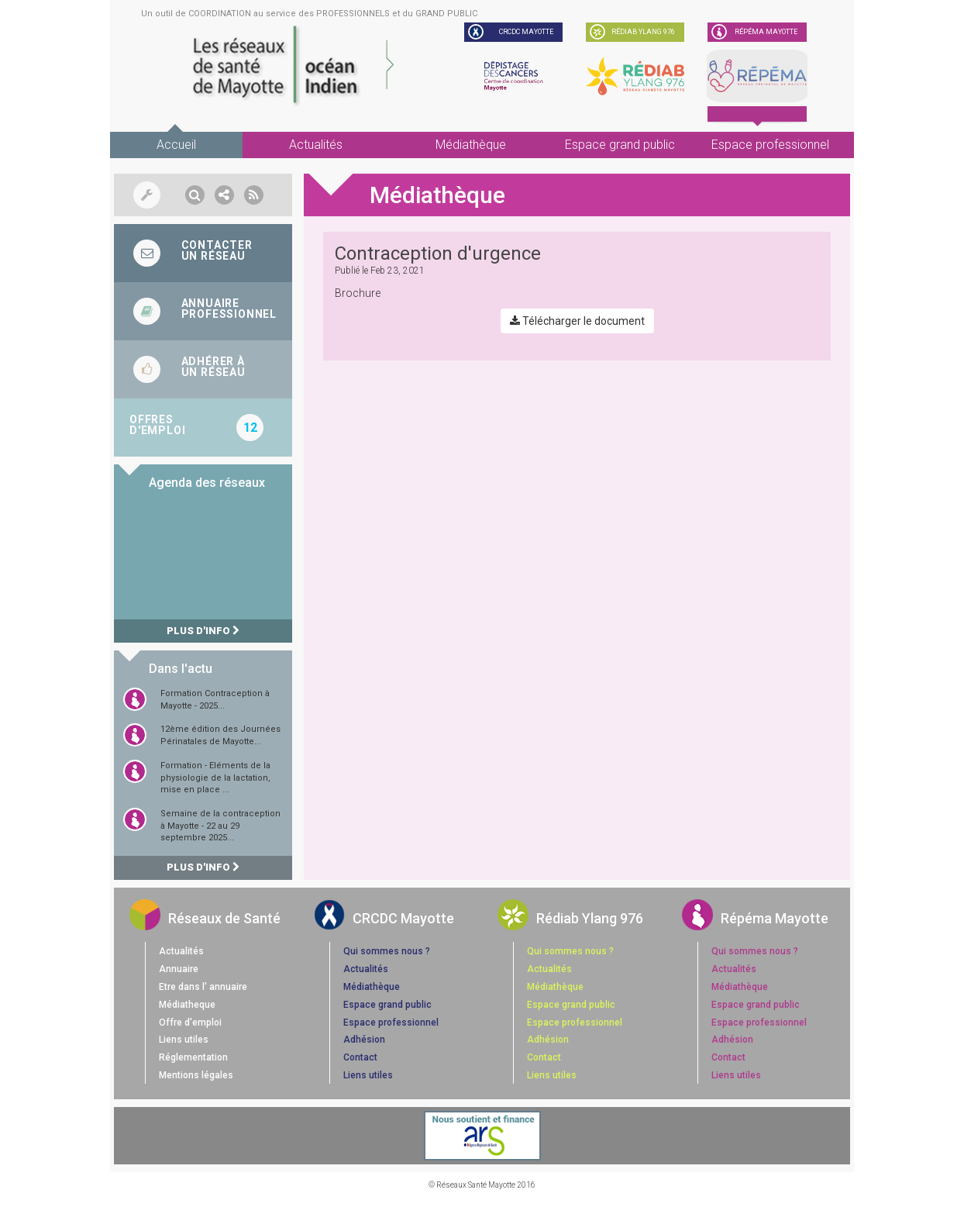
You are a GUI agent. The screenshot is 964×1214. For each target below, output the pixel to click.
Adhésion (364, 1039)
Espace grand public (620, 144)
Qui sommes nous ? (386, 951)
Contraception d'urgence (438, 253)
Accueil (176, 144)
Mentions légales (196, 1075)
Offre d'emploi (190, 1022)
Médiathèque (471, 144)
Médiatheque (187, 1004)
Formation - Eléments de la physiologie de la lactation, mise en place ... (215, 777)
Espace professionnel (770, 144)
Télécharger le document (577, 321)
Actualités (316, 144)
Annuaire (178, 969)
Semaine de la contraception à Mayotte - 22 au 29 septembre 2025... (220, 826)
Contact (360, 1057)
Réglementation (193, 1057)
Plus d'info (203, 630)
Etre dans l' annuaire (203, 986)
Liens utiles (183, 1039)
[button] (195, 195)
